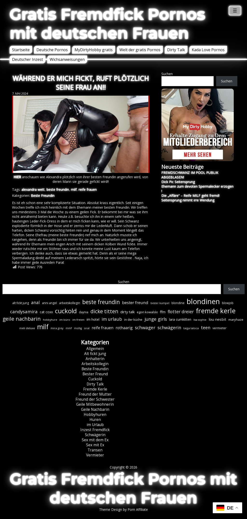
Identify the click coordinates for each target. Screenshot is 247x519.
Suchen (167, 73)
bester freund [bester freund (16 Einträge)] (135, 302)
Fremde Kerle (95, 389)
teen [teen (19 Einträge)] (205, 327)
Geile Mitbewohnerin (95, 404)
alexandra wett (33, 189)
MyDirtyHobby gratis (94, 49)
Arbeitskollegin (95, 363)
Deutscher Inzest (27, 59)
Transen (95, 450)
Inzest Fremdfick (95, 429)
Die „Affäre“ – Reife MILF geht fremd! (190, 195)
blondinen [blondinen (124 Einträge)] (203, 301)
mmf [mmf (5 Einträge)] (69, 328)
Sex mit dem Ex (95, 439)
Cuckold (95, 379)
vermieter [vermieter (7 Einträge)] (219, 328)
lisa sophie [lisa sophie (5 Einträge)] (199, 319)
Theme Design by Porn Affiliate (123, 509)
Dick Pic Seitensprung (178, 181)
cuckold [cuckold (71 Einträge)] (66, 310)
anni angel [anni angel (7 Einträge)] (49, 303)
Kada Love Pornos (208, 49)
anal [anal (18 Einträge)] (35, 302)
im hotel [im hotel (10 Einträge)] (93, 319)
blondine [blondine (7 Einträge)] (178, 303)
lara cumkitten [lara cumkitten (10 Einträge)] (180, 319)
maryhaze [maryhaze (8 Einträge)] (235, 319)
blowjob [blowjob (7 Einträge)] (227, 303)
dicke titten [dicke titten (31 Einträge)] (104, 311)
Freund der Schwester (95, 399)
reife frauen (88, 189)
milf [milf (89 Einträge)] (42, 326)
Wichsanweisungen (67, 59)
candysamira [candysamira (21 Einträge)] (24, 311)
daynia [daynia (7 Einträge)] (83, 312)
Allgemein (95, 348)
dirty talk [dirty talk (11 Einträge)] (127, 311)
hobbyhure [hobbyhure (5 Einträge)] (50, 319)
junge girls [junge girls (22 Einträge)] (155, 319)
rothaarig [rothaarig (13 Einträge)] (124, 327)
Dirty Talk (176, 49)
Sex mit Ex (95, 445)
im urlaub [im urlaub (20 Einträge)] (112, 319)
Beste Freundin (43, 195)
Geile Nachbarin (95, 409)
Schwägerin (95, 434)
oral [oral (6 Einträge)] (86, 328)
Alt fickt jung (95, 353)
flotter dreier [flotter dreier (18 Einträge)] (181, 311)
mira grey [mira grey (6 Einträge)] (57, 328)
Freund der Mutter (95, 394)
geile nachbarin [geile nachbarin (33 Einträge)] (22, 318)
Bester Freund (95, 374)
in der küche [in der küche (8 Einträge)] (133, 319)
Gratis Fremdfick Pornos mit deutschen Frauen (107, 24)
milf (74, 189)
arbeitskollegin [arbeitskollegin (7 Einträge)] (69, 303)
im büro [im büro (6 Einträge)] (64, 319)
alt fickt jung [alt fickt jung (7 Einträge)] (20, 303)
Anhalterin (95, 358)
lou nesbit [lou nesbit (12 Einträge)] (217, 319)
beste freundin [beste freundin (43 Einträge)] (101, 302)
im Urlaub (95, 424)
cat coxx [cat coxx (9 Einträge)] (46, 312)
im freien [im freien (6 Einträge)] (78, 319)
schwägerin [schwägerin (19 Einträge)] (169, 327)
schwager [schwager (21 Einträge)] (145, 327)
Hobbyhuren (95, 414)
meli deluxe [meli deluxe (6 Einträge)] (27, 328)
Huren (95, 419)
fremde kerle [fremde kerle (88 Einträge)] (216, 310)
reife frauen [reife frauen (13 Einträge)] (102, 327)
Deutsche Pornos (52, 49)
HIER (17, 177)
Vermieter (95, 455)
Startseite (21, 49)
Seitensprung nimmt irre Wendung (187, 200)
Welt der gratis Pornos (139, 49)
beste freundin (58, 189)
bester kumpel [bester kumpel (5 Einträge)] (160, 303)
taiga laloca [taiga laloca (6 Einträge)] (191, 328)
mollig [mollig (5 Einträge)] (78, 328)
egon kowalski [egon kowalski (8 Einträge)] (147, 312)
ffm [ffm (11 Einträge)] (162, 311)
